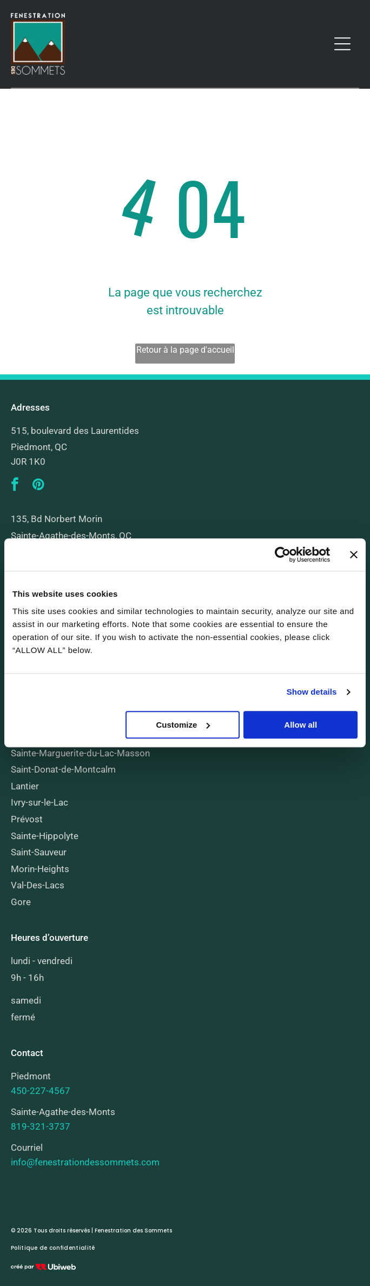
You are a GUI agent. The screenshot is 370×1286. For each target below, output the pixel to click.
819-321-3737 (40, 1126)
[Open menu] (342, 44)
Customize (183, 724)
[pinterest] (38, 486)
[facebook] (14, 486)
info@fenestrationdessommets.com (85, 1162)
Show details (312, 692)
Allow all (300, 724)
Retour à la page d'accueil (185, 350)
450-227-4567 (40, 1090)
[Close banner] (354, 555)
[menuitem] (53, 1248)
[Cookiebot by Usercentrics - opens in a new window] (282, 555)
